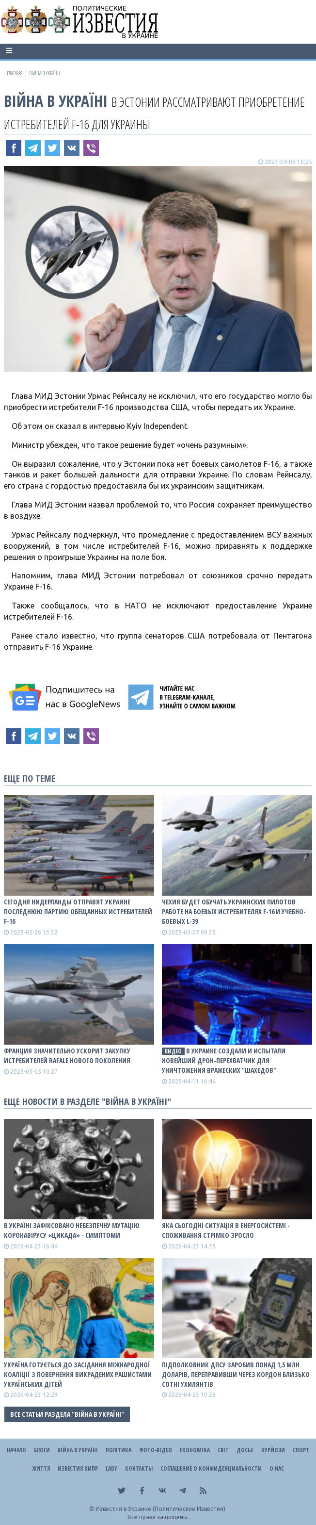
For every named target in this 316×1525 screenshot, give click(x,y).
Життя (41, 1468)
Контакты (139, 1468)
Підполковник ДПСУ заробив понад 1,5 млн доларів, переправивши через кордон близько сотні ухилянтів (236, 1374)
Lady (111, 1468)
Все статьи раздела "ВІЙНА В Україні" (67, 1414)
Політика (118, 1450)
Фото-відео (155, 1450)
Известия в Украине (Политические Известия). (161, 1509)
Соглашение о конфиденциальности (211, 1468)
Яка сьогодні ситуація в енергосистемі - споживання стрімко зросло (226, 1230)
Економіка (195, 1450)
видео (173, 1051)
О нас (276, 1468)
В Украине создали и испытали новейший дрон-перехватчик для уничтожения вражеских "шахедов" (223, 1060)
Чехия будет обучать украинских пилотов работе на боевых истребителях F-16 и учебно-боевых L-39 (234, 911)
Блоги (42, 1450)
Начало (16, 1450)
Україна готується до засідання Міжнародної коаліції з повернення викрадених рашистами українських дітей (78, 1374)
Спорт (301, 1450)
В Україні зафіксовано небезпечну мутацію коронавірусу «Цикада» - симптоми (72, 1230)
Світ (223, 1450)
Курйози (273, 1450)
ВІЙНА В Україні (56, 100)
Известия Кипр (78, 1468)
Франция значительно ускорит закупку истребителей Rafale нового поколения (67, 1055)
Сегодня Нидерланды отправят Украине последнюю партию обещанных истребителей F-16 (78, 911)
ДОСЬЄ (245, 1450)
